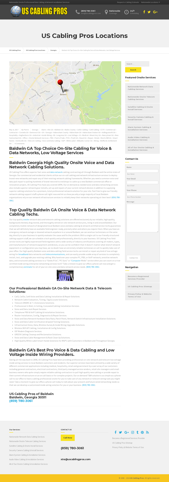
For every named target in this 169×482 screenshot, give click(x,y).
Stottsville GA (21, 141)
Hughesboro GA (25, 135)
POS (68, 138)
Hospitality (13, 135)
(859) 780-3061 (92, 267)
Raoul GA (82, 138)
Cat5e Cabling (82, 129)
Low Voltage (73, 135)
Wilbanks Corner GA (84, 141)
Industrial (36, 135)
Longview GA (62, 135)
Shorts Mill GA (105, 138)
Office (25, 138)
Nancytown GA (108, 135)
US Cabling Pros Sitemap (140, 281)
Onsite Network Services (39, 138)
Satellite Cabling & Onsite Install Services (140, 102)
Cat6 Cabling (94, 129)
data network (56, 172)
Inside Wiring (47, 135)
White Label (71, 141)
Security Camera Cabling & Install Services (140, 112)
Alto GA (50, 129)
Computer (76, 260)
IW (54, 135)
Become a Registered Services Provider (138, 271)
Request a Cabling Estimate (128, 2)
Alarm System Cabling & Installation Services (139, 122)
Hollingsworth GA (108, 132)
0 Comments (20, 143)
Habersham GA (75, 132)
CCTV (102, 129)
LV (80, 135)
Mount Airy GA (95, 135)
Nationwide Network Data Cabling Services (140, 82)
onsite (26, 219)
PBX (51, 138)
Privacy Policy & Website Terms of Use (140, 289)
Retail (97, 138)
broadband (23, 254)
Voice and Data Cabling (51, 141)
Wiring (96, 141)
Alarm (43, 129)
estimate (28, 267)
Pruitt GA (74, 138)
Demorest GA (35, 132)
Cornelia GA (23, 132)
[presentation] (137, 237)
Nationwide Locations (149, 2)
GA (43, 132)
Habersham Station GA (91, 132)
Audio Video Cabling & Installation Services (138, 132)
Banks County (70, 129)
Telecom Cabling (34, 141)
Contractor (13, 132)
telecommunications (55, 254)
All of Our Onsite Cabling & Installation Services (141, 142)
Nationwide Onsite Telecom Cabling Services (141, 92)
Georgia (35, 129)
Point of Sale (60, 138)
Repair (90, 138)
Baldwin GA (59, 129)
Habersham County (60, 132)
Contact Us (133, 252)
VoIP (63, 141)
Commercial (110, 129)
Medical (85, 135)
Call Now (67, 438)
